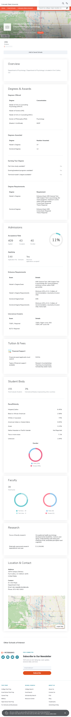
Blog (50, 698)
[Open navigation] (67, 3)
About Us (51, 689)
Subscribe (37, 673)
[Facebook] (7, 657)
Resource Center (29, 698)
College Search (29, 689)
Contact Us (52, 692)
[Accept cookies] (64, 713)
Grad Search (28, 692)
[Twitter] (3, 657)
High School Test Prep (7, 701)
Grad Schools (11, 8)
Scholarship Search (30, 695)
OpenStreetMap (58, 11)
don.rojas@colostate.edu (20, 587)
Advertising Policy (54, 705)
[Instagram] (17, 657)
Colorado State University (25, 8)
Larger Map (5, 36)
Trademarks (52, 701)
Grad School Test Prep (7, 692)
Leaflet (48, 11)
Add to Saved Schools (35, 52)
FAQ (50, 695)
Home (3, 8)
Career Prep (4, 695)
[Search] (63, 3)
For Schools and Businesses (9, 705)
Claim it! (40, 33)
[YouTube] (12, 657)
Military (3, 698)
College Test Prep (6, 689)
